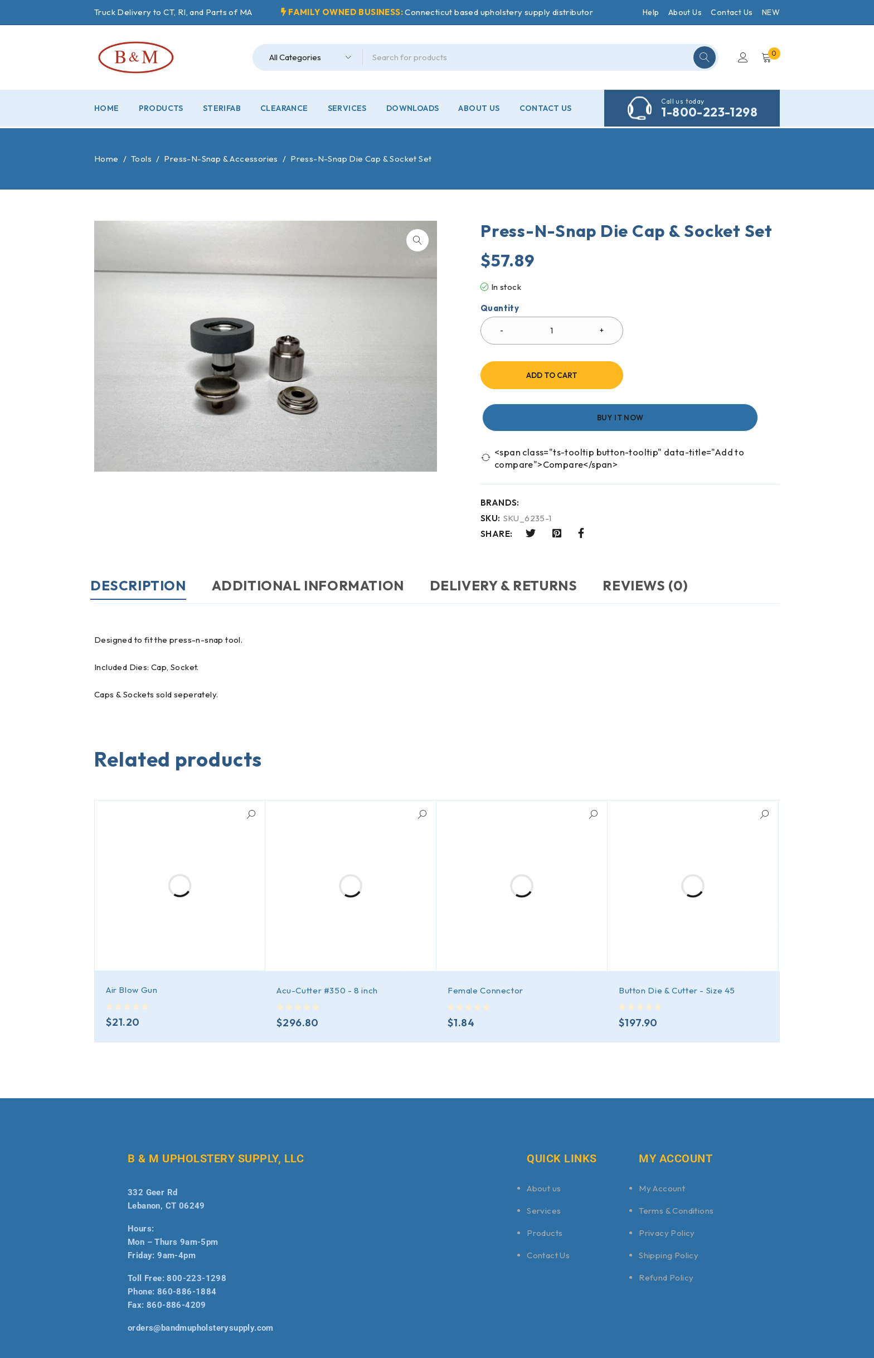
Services (544, 1167)
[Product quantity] (551, 331)
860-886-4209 (176, 1262)
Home (106, 158)
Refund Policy (666, 1234)
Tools (141, 158)
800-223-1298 (196, 1235)
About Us (685, 12)
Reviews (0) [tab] (673, 543)
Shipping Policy (668, 1212)
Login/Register (742, 57)
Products (544, 1190)
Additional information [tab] (320, 543)
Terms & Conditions (676, 1167)
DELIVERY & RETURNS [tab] (523, 543)
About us (544, 1145)
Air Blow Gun (132, 947)
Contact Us (731, 12)
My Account (662, 1145)
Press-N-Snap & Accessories (221, 158)
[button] (417, 240)
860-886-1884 (187, 1249)
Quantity (499, 308)
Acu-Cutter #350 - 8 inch (328, 947)
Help (651, 12)
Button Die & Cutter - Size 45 (678, 947)
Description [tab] (142, 543)
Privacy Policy (667, 1190)
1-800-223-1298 (709, 112)
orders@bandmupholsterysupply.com (201, 1285)
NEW (771, 12)
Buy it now (707, 375)
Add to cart (551, 375)
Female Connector (486, 947)
